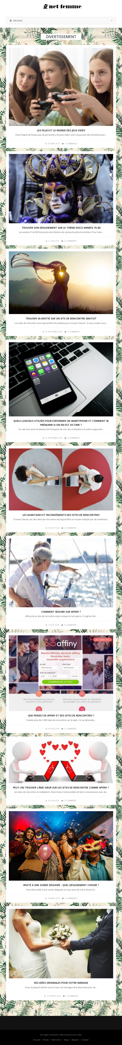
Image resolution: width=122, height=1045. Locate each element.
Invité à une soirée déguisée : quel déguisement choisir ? (61, 885)
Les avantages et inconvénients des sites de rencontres (61, 515)
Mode (46, 1039)
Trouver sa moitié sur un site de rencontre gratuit (61, 318)
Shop (66, 1039)
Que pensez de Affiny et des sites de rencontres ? (61, 715)
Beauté (75, 1039)
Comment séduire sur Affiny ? (61, 611)
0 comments (71, 143)
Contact (85, 1039)
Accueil (36, 1039)
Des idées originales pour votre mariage (61, 982)
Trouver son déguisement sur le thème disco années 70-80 (61, 227)
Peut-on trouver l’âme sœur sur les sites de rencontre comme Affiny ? (61, 787)
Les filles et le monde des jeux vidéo (61, 130)
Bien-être (56, 1039)
